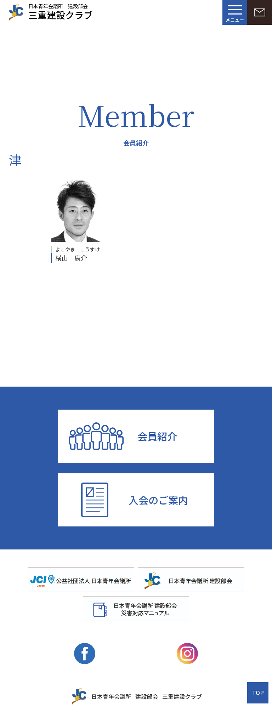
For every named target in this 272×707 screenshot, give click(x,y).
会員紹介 (157, 436)
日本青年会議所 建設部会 (60, 10)
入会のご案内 (158, 500)
